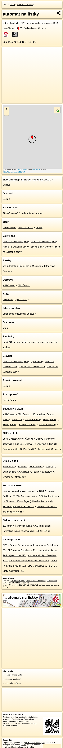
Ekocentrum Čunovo (41, 247)
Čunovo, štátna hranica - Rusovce (19, 491)
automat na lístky (25, 4)
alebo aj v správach (13, 683)
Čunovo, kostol (32, 419)
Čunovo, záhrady (27, 424)
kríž (4, 328)
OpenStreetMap (22, 170)
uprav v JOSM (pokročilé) (36, 581)
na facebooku (21, 717)
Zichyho (49, 466)
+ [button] (6, 109)
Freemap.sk (36, 170)
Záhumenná (9, 466)
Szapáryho (47, 472)
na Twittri (24, 719)
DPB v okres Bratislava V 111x (23, 550)
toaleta (12, 266)
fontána (24, 342)
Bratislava (26, 180)
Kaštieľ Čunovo (10, 342)
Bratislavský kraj (11, 180)
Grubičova (24, 472)
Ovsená (6, 477)
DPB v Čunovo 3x (11, 545)
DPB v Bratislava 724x (39, 566)
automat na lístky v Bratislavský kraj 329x (29, 560)
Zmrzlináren (35, 213)
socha (34, 342)
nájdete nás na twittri (14, 675)
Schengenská (49, 419)
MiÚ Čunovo (9, 285)
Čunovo (6, 185)
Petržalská (18, 477)
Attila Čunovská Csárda (14, 213)
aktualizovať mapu (18, 581)
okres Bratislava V (42, 180)
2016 (46, 531)
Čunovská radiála (23, 526)
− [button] (6, 113)
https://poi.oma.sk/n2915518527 (14, 172)
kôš (4, 266)
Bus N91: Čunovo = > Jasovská (30, 444)
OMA (12, 4)
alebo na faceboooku (14, 679)
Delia (5, 199)
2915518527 (52, 581)
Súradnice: (8, 42)
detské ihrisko (9, 227)
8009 (38, 531)
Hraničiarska (11, 28)
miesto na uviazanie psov (15, 241)
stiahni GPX (7, 585)
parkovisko (8, 299)
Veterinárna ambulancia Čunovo (18, 314)
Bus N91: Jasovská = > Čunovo (43, 449)
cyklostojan (36, 361)
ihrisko (39, 227)
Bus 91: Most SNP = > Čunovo (18, 439)
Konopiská (38, 414)
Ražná (35, 472)
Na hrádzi (22, 466)
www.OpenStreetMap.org (35, 743)
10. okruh (7, 526)
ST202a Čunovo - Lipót (24, 496)
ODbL (23, 745)
